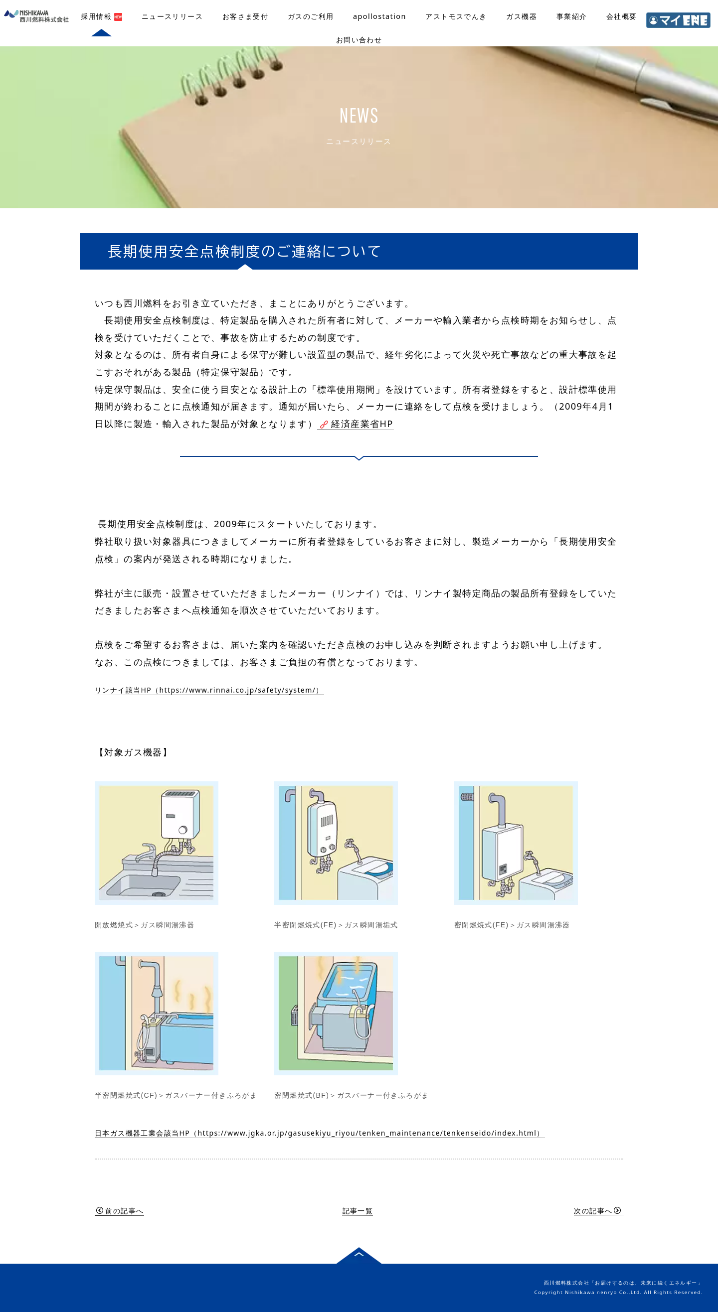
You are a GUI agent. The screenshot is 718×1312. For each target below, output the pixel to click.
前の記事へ (120, 1210)
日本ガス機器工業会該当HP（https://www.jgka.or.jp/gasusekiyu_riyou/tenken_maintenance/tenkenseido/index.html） (319, 1133)
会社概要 (621, 16)
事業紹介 (571, 16)
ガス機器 (521, 16)
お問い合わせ (359, 39)
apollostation (379, 16)
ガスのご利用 (311, 16)
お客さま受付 (245, 16)
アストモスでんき (456, 16)
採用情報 (101, 16)
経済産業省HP (355, 424)
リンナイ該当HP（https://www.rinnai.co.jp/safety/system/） (209, 690)
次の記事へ (597, 1210)
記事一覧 (358, 1210)
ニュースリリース (172, 16)
